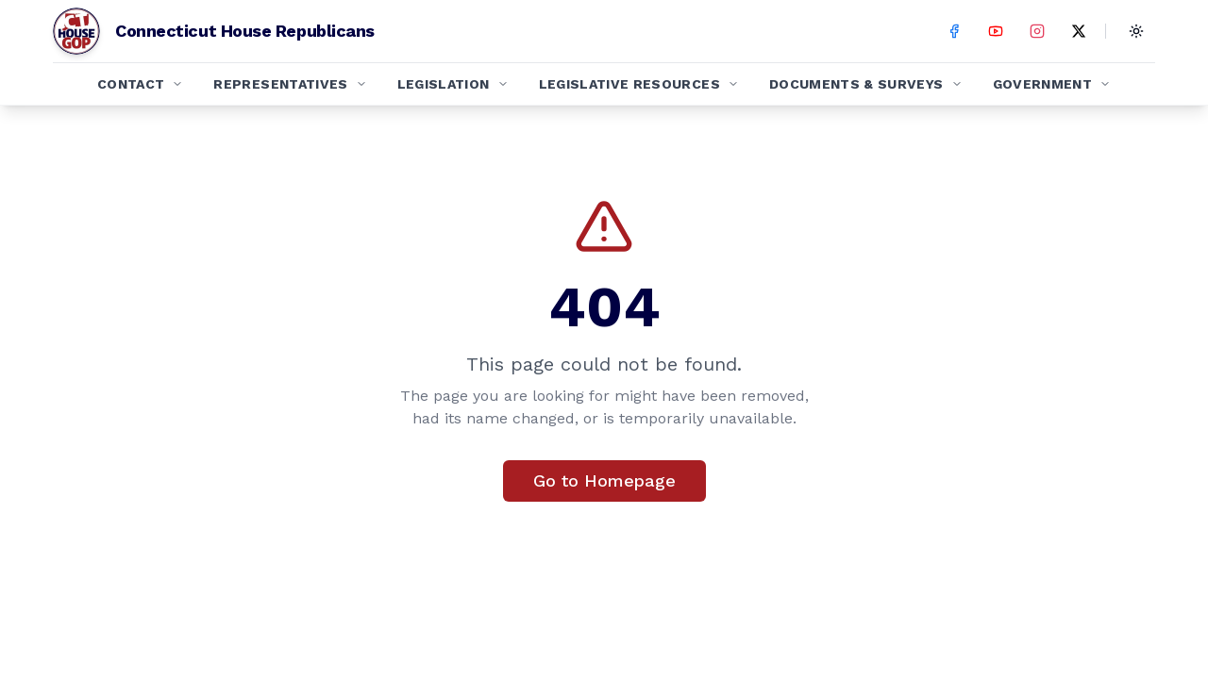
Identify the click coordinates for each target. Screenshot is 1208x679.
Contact (140, 83)
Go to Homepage (604, 480)
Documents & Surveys (866, 83)
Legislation (453, 83)
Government (1052, 83)
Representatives (289, 83)
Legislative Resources (639, 83)
